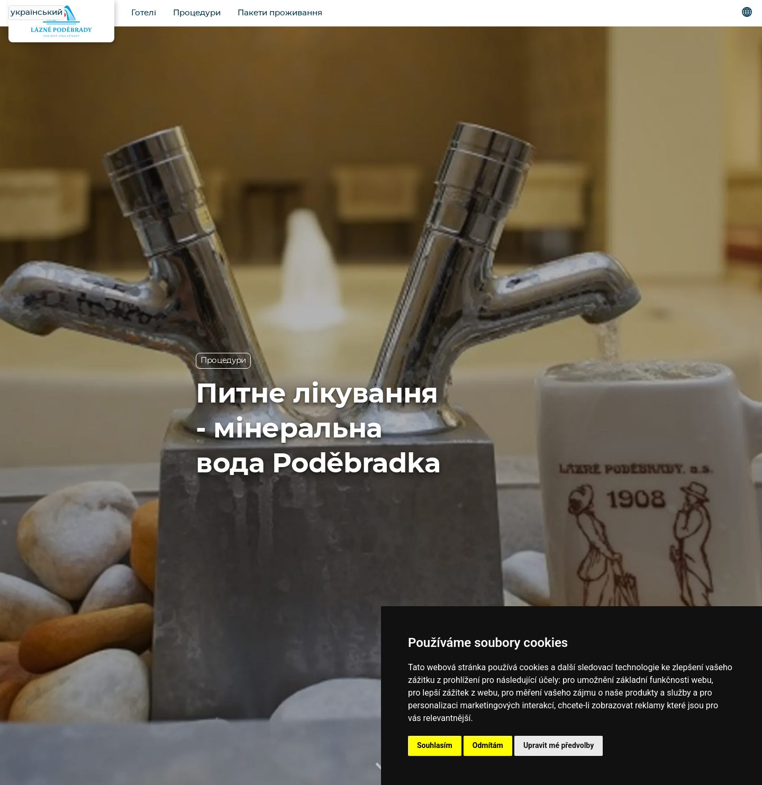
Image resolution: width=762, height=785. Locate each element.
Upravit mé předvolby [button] (558, 745)
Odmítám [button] (488, 745)
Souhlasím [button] (434, 745)
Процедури (197, 13)
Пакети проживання (280, 13)
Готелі (143, 13)
